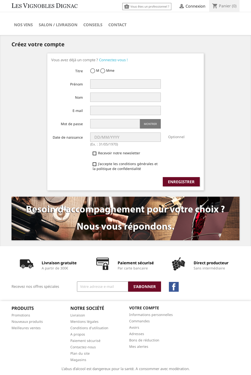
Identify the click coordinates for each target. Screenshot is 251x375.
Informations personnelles (151, 314)
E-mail (78, 110)
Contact (117, 24)
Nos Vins (23, 24)
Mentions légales (84, 321)
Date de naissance (68, 137)
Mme (107, 70)
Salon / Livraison (58, 24)
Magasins (78, 359)
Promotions (21, 315)
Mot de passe (72, 123)
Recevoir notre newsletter (116, 153)
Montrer (150, 124)
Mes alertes (138, 346)
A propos (77, 334)
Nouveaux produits (27, 321)
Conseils (92, 24)
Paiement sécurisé (85, 340)
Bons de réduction (144, 340)
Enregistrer (181, 181)
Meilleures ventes (26, 328)
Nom (79, 97)
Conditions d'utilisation (89, 328)
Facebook (174, 287)
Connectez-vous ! (113, 59)
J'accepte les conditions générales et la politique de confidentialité (125, 166)
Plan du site (80, 353)
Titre (79, 71)
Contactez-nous (83, 347)
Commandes (139, 321)
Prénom (76, 84)
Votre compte (144, 308)
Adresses (136, 333)
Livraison (77, 315)
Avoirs (134, 327)
